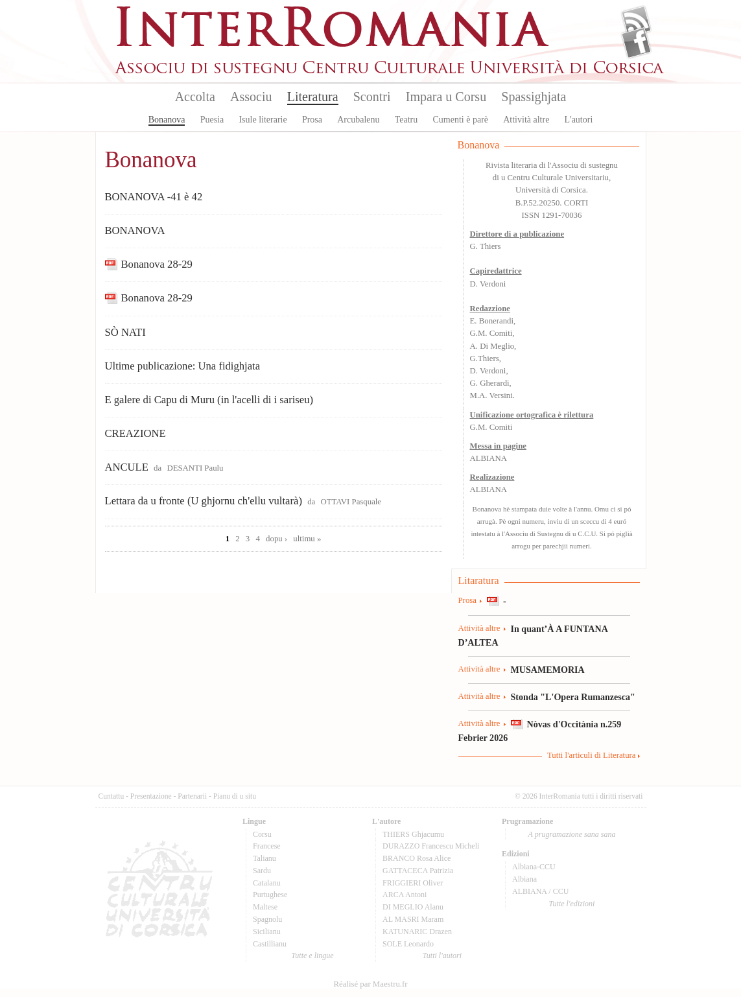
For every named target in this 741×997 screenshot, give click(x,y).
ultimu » (307, 538)
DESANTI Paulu (195, 468)
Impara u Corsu (446, 96)
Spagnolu (267, 919)
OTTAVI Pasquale (350, 501)
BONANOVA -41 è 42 (154, 197)
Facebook (636, 43)
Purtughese (270, 894)
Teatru (406, 119)
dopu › (276, 538)
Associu (251, 96)
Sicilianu (267, 931)
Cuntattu (111, 796)
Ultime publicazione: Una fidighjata (183, 366)
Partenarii (192, 796)
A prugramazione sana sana (572, 834)
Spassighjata (533, 96)
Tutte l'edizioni (572, 903)
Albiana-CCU (534, 866)
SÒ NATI (125, 332)
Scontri (372, 96)
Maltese (265, 906)
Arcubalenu (358, 119)
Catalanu (267, 882)
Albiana (524, 879)
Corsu (262, 834)
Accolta (195, 96)
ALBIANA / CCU (540, 891)
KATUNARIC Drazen (417, 931)
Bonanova (166, 119)
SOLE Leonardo (408, 943)
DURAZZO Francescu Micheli (430, 845)
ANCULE (126, 467)
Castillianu (270, 943)
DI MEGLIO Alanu (412, 906)
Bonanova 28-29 (157, 264)
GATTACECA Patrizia (417, 870)
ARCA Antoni (404, 894)
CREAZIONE (135, 433)
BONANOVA (135, 230)
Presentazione (151, 796)
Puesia (212, 119)
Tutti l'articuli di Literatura (591, 755)
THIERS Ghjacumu (413, 834)
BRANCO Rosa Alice (416, 858)
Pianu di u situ (234, 796)
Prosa (312, 119)
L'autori (579, 119)
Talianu (264, 858)
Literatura (312, 96)
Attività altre (526, 119)
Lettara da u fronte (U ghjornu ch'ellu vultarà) (203, 501)
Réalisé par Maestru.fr (370, 984)
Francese (267, 845)
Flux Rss (636, 21)
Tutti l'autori (442, 955)
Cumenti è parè (460, 119)
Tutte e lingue (312, 955)
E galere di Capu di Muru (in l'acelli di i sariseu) (209, 399)
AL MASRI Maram (412, 919)
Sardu (262, 870)
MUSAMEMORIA (548, 669)
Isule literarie (263, 119)
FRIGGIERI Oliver (412, 882)
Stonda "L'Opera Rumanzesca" (573, 697)
